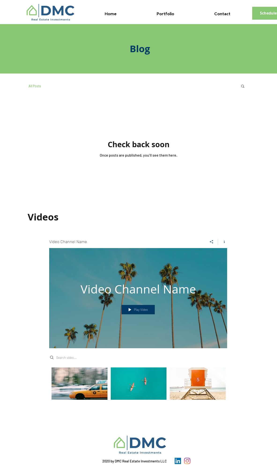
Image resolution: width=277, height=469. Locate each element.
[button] (242, 86)
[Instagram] (187, 461)
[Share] (211, 242)
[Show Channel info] (222, 242)
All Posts (35, 86)
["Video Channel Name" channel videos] (138, 387)
